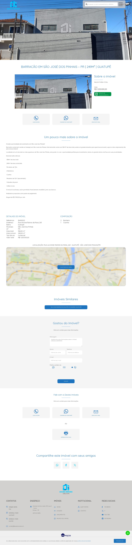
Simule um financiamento (103, 94)
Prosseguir (119, 541)
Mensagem (53, 337)
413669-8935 (18, 508)
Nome (51, 349)
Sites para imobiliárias (66, 537)
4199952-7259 (18, 514)
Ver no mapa (36, 513)
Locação (59, 511)
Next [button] (130, 31)
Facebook (66, 465)
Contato (83, 511)
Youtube (107, 514)
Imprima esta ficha (66, 437)
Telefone (69, 349)
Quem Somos (84, 507)
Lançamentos (61, 514)
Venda (58, 507)
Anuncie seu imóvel (63, 518)
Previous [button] (1, 31)
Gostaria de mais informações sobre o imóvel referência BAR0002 (66, 342)
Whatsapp (57, 465)
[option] (66, 30)
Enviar (66, 381)
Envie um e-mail (96, 122)
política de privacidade (84, 541)
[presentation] (66, 374)
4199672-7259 (18, 520)
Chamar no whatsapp (66, 122)
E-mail (51, 357)
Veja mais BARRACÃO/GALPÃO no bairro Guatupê (66, 307)
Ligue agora (36, 122)
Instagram (107, 518)
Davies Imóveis (66, 488)
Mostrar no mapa (66, 267)
